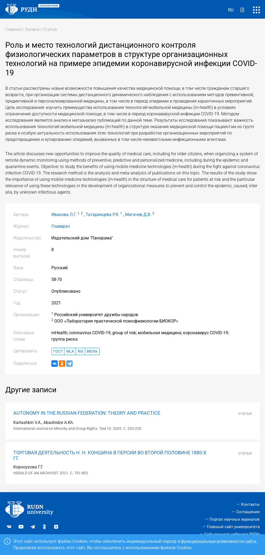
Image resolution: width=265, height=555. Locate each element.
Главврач (60, 226)
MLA (70, 351)
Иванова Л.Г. (63, 214)
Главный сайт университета (233, 526)
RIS (80, 351)
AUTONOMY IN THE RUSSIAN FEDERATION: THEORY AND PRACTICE (86, 413)
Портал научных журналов (234, 519)
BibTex (92, 351)
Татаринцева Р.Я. (102, 214)
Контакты (250, 504)
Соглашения (248, 511)
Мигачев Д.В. (138, 214)
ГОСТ (58, 351)
